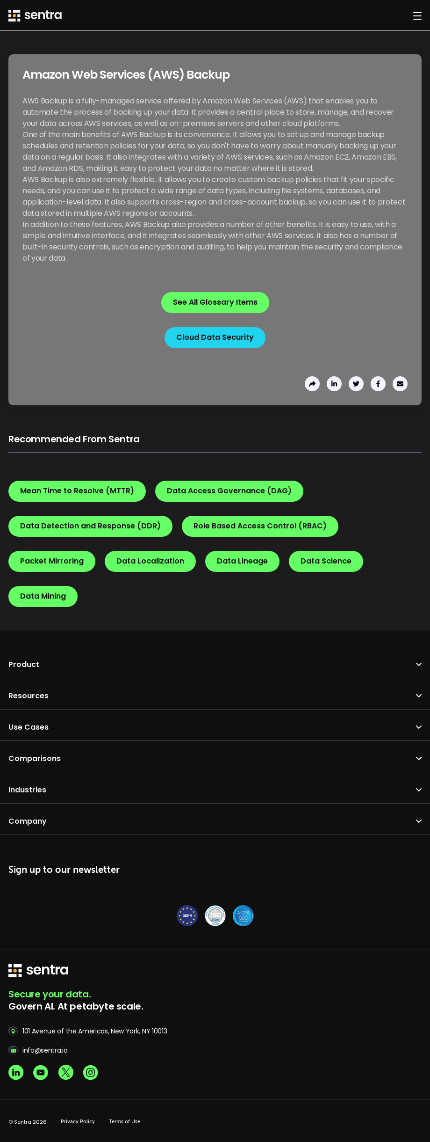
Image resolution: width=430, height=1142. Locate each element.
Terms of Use (124, 1122)
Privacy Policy (78, 1122)
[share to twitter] (356, 383)
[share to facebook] (378, 383)
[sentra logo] (38, 971)
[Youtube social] (41, 1072)
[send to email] (400, 383)
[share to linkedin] (334, 383)
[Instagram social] (90, 1072)
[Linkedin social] (16, 1072)
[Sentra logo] (35, 16)
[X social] (65, 1072)
